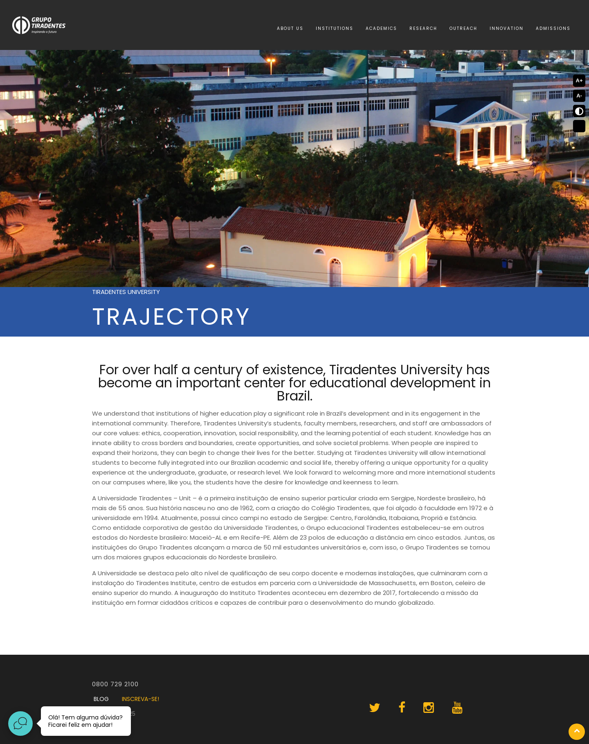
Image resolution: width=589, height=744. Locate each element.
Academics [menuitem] (381, 28)
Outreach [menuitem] (463, 28)
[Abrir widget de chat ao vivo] (20, 723)
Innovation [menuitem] (507, 28)
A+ (579, 80)
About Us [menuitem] (290, 28)
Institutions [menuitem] (334, 28)
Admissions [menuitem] (553, 28)
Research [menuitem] (423, 28)
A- (579, 96)
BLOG (101, 699)
